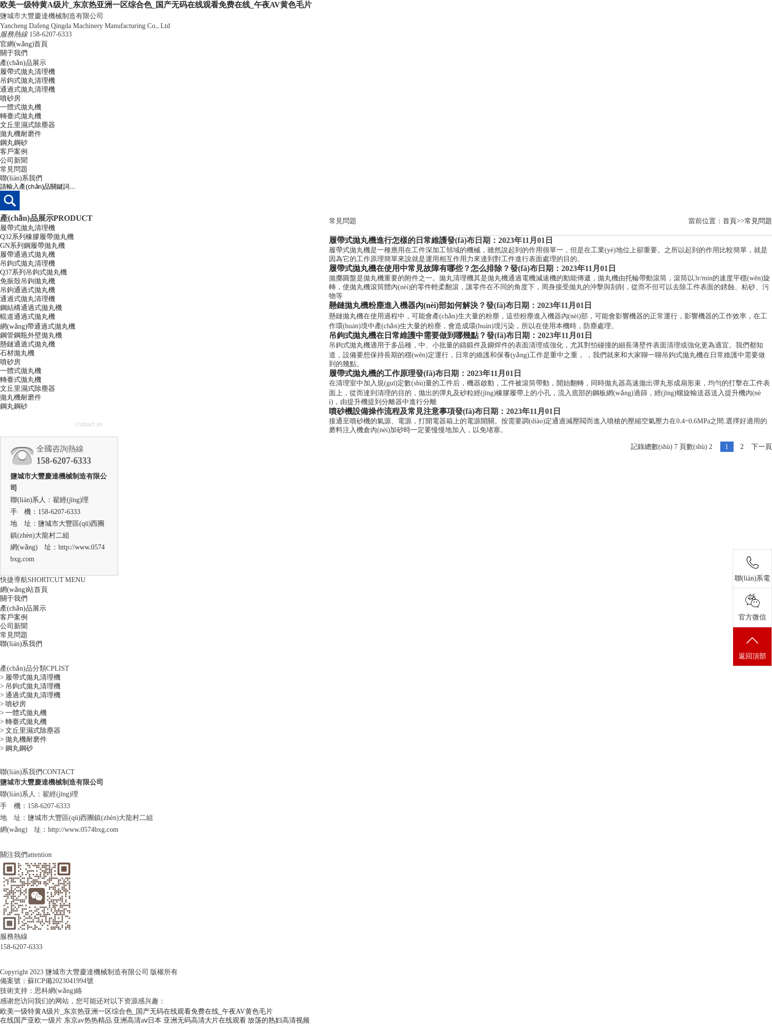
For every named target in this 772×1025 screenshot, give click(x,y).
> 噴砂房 (13, 704)
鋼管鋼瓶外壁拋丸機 (31, 335)
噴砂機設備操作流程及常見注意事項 (392, 411)
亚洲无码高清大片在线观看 (204, 1020)
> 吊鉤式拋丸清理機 (30, 686)
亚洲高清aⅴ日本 (137, 1020)
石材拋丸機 (17, 353)
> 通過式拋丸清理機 (30, 695)
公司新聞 (14, 160)
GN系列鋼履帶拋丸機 (32, 245)
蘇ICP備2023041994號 (61, 981)
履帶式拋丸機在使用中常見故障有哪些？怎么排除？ (419, 268)
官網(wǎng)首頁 (24, 44)
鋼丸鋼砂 (14, 142)
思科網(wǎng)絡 (58, 990)
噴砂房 (10, 98)
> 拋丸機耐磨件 (23, 739)
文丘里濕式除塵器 (27, 125)
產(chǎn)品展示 (23, 63)
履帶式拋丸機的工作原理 (372, 373)
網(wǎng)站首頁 (24, 589)
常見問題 (14, 169)
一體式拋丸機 (20, 107)
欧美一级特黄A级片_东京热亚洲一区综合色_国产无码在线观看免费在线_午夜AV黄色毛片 (156, 4)
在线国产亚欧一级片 (31, 1020)
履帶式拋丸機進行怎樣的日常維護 (388, 240)
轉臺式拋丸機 (20, 116)
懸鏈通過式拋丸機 (27, 344)
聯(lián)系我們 (21, 178)
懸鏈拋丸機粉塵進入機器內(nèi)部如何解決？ (407, 305)
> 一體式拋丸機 (23, 713)
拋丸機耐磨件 (20, 133)
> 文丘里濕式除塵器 (30, 730)
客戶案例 (14, 151)
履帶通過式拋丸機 (27, 254)
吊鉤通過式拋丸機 (27, 290)
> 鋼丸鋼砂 (16, 748)
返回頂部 (752, 647)
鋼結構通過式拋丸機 (31, 307)
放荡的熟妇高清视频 (279, 1020)
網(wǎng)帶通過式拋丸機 (37, 326)
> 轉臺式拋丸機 (23, 721)
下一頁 (761, 446)
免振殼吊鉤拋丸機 (27, 281)
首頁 (730, 221)
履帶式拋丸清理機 (27, 71)
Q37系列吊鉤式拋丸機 (33, 272)
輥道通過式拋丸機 (27, 316)
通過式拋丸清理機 (27, 89)
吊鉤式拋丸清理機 (27, 80)
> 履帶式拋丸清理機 (30, 677)
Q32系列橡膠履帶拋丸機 (37, 236)
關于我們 (14, 53)
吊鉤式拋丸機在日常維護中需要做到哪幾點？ (407, 335)
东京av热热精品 (88, 1020)
